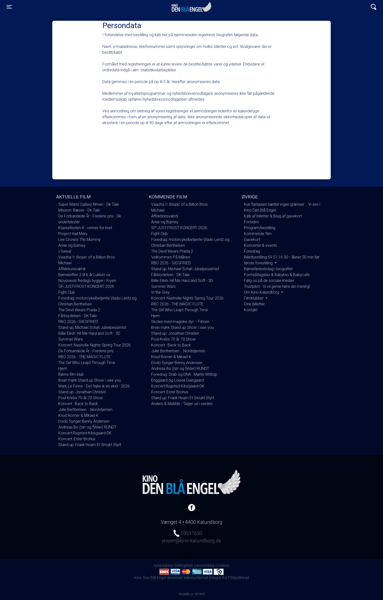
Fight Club (66, 292)
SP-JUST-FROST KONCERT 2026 (86, 286)
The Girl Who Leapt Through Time (86, 362)
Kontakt (250, 310)
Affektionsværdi (71, 269)
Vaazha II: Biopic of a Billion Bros (86, 257)
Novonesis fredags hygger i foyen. (87, 280)
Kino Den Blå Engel (191, 7)
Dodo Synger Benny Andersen (83, 421)
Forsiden (251, 222)
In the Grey (160, 292)
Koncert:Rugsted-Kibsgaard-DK (85, 433)
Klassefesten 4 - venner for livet (85, 227)
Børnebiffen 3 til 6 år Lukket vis (84, 274)
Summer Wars (70, 339)
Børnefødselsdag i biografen (268, 269)
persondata (204, 565)
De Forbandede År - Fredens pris (86, 351)
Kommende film (258, 233)
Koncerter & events (260, 245)
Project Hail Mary (72, 233)
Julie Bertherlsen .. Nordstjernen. (85, 409)
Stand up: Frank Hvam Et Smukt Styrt (89, 444)
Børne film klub (71, 374)
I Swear (65, 251)
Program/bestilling (259, 227)
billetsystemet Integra (202, 577)
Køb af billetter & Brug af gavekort (273, 216)
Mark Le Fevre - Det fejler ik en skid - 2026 (94, 386)
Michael (65, 263)
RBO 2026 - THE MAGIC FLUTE (84, 356)
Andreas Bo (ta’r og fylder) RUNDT (87, 427)
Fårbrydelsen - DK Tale (77, 315)
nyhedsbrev (164, 565)
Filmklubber (254, 298)
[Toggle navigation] (9, 7)
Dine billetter (254, 304)
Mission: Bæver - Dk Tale (79, 210)
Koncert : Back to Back (78, 403)
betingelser (184, 565)
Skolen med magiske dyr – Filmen (180, 321)
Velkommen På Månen (170, 257)
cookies (222, 565)
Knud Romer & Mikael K (78, 415)
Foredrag (252, 251)
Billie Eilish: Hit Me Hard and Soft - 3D (89, 333)
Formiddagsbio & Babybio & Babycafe (277, 274)
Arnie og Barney (71, 245)
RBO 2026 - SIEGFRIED (78, 321)
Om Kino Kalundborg (262, 292)
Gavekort (252, 239)
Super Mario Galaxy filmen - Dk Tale (88, 204)
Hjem (62, 368)
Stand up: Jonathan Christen (82, 392)
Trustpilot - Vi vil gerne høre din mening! (277, 286)
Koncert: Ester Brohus (77, 439)
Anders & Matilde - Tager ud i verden (182, 403)
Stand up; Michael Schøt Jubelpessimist (92, 327)
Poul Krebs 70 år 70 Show (80, 398)
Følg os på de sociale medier (269, 280)
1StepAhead (238, 577)
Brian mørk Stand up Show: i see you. (90, 380)
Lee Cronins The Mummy (79, 239)
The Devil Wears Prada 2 (79, 310)
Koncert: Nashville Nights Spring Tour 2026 (94, 345)
